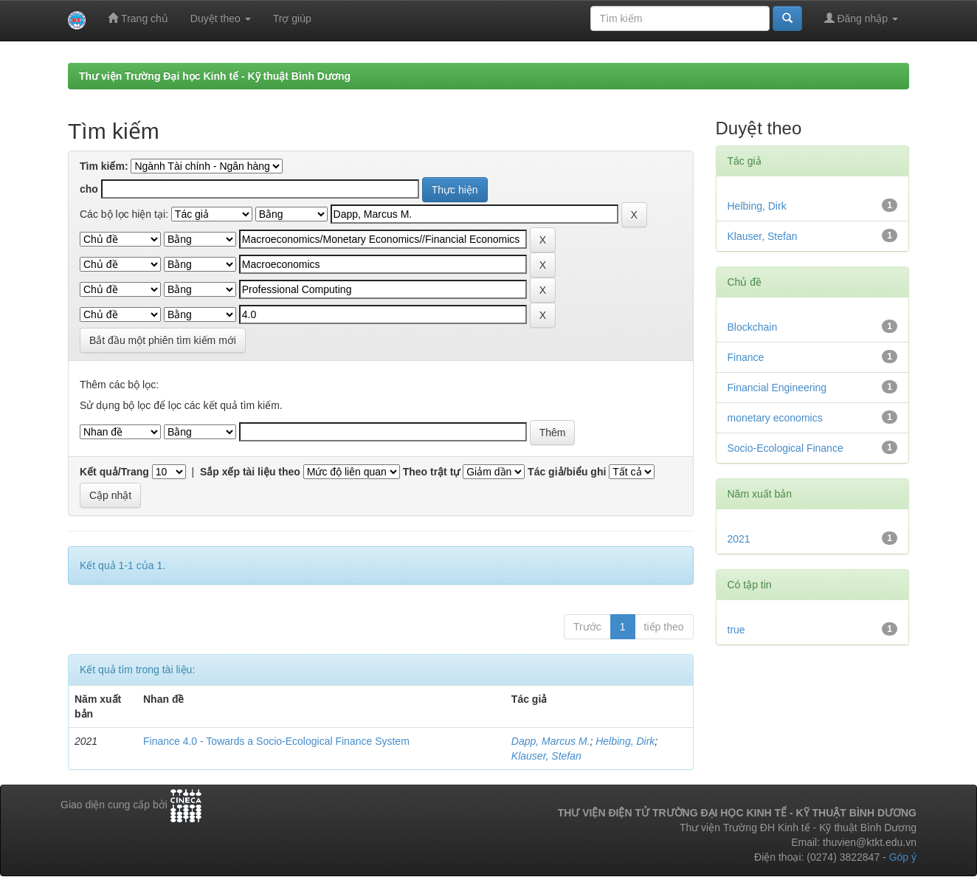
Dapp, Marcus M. (550, 741)
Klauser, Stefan (546, 756)
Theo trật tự (431, 472)
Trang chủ (138, 18)
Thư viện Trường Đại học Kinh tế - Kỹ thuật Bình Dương (215, 76)
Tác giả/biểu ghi (567, 472)
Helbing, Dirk (625, 741)
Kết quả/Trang (114, 472)
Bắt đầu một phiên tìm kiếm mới (162, 340)
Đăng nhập (861, 18)
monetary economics (775, 418)
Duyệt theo (220, 18)
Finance (746, 357)
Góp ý (902, 857)
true (736, 630)
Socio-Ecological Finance (785, 448)
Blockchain (753, 327)
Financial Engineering (777, 387)
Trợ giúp (292, 18)
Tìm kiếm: (104, 166)
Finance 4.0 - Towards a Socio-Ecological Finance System (276, 741)
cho (89, 189)
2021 (739, 539)
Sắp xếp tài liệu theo (250, 472)
